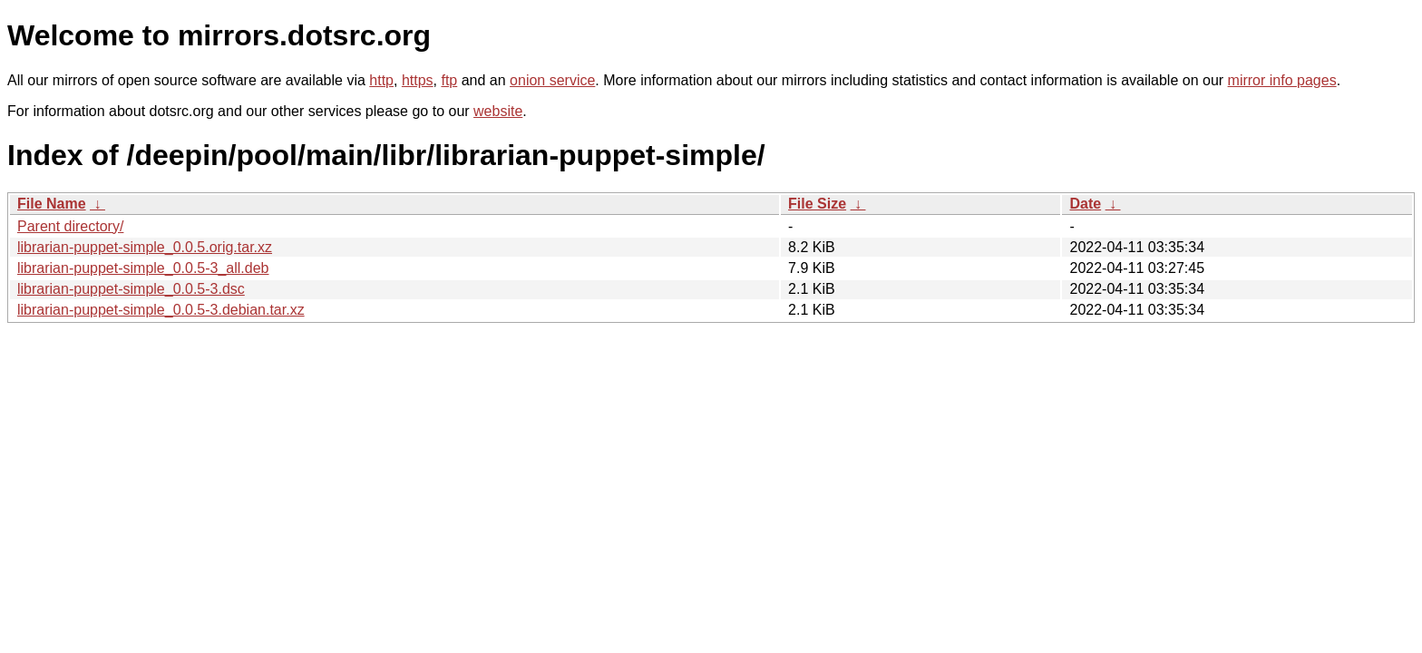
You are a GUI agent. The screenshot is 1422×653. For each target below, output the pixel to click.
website (497, 111)
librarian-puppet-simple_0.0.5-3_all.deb (143, 268)
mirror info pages (1282, 80)
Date (1085, 203)
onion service (552, 80)
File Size (817, 203)
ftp (449, 80)
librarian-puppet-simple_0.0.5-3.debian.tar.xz (161, 309)
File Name (51, 203)
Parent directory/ (70, 226)
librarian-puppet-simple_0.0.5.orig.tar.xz (144, 247)
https (417, 80)
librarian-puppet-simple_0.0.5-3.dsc (131, 289)
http (381, 80)
